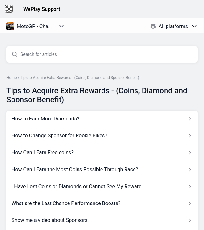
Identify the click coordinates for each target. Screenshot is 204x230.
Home (11, 77)
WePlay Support (41, 9)
